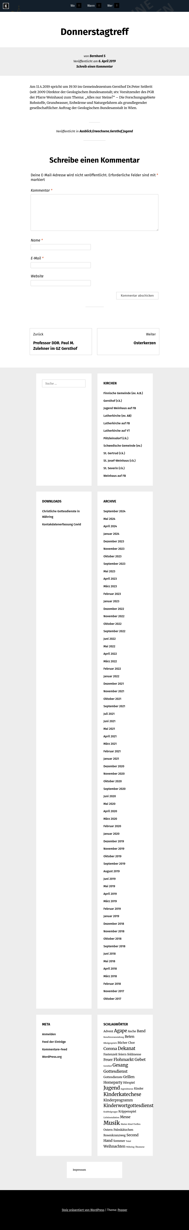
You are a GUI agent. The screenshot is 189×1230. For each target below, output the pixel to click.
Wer (110, 5)
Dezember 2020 (114, 766)
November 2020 (114, 773)
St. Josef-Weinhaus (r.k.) (120, 460)
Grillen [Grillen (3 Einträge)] (129, 1077)
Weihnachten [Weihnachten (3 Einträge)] (115, 1146)
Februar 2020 (112, 826)
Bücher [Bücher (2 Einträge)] (122, 1042)
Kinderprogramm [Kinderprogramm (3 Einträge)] (118, 1100)
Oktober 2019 (112, 856)
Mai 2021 (109, 728)
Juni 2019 (110, 879)
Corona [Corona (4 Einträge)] (110, 1048)
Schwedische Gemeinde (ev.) (123, 445)
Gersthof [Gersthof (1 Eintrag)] (108, 1066)
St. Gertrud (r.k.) (114, 453)
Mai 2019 (109, 886)
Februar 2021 (112, 751)
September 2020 (115, 789)
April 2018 (110, 968)
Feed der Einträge (54, 1042)
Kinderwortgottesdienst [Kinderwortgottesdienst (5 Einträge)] (129, 1105)
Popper (122, 1210)
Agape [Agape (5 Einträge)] (120, 1030)
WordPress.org (52, 1057)
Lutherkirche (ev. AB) (117, 415)
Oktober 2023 (113, 556)
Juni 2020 (110, 796)
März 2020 (110, 818)
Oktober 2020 (113, 781)
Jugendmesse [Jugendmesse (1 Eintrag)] (127, 1089)
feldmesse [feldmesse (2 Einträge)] (134, 1054)
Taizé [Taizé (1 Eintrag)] (128, 1141)
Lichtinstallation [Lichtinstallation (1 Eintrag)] (111, 1117)
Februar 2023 (112, 594)
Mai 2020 (110, 804)
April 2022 (110, 653)
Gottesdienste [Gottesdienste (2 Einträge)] (113, 1077)
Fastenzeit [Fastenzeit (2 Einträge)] (111, 1054)
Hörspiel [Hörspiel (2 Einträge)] (129, 1082)
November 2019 (114, 848)
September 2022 (115, 631)
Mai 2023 (109, 571)
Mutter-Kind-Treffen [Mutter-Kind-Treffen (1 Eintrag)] (130, 1124)
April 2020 (110, 811)
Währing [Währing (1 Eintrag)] (130, 1147)
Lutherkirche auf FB (117, 423)
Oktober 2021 (112, 699)
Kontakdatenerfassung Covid (61, 524)
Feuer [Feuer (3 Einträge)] (108, 1060)
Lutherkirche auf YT (117, 430)
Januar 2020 (112, 833)
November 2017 (114, 991)
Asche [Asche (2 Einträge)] (132, 1031)
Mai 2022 (109, 646)
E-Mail (37, 258)
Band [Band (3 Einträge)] (141, 1031)
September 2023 (115, 563)
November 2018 (114, 931)
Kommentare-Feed (54, 1049)
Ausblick (86, 131)
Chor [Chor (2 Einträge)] (131, 1042)
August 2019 (112, 871)
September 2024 (115, 511)
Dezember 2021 (114, 683)
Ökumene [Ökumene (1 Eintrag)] (140, 1147)
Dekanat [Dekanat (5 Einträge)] (126, 1048)
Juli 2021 (109, 714)
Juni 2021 (110, 721)
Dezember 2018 (114, 923)
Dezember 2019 (114, 841)
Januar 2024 (111, 534)
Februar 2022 (112, 668)
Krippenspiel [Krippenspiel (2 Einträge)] (127, 1111)
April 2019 (110, 894)
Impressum (79, 1169)
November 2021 (114, 691)
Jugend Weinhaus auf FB (120, 408)
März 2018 (110, 976)
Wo (73, 5)
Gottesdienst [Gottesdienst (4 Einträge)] (116, 1071)
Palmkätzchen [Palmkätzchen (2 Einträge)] (123, 1130)
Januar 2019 (111, 916)
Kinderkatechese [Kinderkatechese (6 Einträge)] (122, 1094)
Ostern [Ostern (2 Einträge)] (108, 1130)
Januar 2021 (111, 758)
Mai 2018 (109, 961)
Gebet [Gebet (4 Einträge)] (140, 1059)
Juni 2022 (110, 639)
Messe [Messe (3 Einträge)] (125, 1117)
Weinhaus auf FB (115, 476)
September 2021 (114, 706)
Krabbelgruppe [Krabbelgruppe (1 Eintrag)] (111, 1112)
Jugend (128, 131)
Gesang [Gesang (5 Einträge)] (120, 1065)
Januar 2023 (111, 601)
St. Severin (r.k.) (114, 468)
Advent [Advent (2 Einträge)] (108, 1031)
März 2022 (110, 661)
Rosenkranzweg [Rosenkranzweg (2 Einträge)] (115, 1135)
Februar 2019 (112, 908)
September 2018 (115, 946)
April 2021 (110, 736)
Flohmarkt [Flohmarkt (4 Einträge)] (124, 1059)
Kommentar (41, 190)
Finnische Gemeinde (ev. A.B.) (123, 393)
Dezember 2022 (114, 609)
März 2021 (110, 743)
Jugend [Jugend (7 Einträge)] (112, 1088)
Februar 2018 (112, 984)
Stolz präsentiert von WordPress (83, 1210)
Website (37, 276)
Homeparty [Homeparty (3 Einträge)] (113, 1082)
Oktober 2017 (112, 998)
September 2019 (114, 863)
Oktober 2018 (113, 938)
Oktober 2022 (113, 624)
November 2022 (114, 616)
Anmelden (49, 1034)
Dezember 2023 (114, 541)
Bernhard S (97, 56)
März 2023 (110, 586)
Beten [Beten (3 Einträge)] (129, 1036)
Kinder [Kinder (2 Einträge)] (138, 1088)
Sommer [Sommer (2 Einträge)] (119, 1141)
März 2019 (110, 901)
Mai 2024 (109, 519)
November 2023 (114, 549)
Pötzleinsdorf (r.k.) (116, 438)
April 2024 (110, 526)
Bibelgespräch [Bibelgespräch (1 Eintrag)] (110, 1043)
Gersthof (116, 131)
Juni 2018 (110, 953)
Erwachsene (100, 131)
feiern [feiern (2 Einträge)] (122, 1054)
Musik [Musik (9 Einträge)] (112, 1122)
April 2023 (110, 578)
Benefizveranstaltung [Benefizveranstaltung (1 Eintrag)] (114, 1037)
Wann (91, 5)
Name (37, 240)
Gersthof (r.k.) (113, 400)
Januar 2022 (111, 676)
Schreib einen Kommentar (94, 67)
